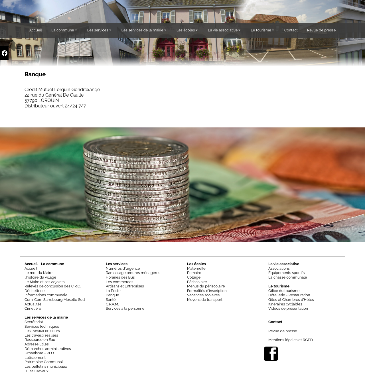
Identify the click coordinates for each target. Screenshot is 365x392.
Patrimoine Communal (44, 362)
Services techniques (42, 326)
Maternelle (196, 268)
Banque (112, 295)
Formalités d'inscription (207, 291)
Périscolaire (197, 282)
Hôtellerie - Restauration (289, 295)
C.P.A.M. (112, 304)
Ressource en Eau (40, 339)
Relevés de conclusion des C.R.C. (53, 286)
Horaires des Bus (120, 277)
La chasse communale (287, 277)
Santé (110, 299)
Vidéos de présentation (288, 308)
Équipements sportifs (286, 273)
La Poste (113, 291)
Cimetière (33, 308)
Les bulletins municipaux (46, 366)
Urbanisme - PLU (39, 353)
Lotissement (35, 357)
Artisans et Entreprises (125, 286)
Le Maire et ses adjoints (45, 282)
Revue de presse (282, 331)
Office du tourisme (283, 291)
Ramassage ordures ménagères (133, 273)
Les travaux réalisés (41, 335)
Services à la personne (125, 308)
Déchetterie (34, 291)
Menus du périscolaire (206, 286)
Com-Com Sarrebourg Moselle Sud (55, 299)
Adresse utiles (37, 344)
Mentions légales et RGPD (290, 340)
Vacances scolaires (203, 295)
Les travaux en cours (42, 331)
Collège (193, 277)
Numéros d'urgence (123, 268)
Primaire (194, 273)
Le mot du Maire (38, 273)
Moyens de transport (204, 299)
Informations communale (46, 295)
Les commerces (119, 282)
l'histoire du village (40, 277)
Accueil (31, 268)
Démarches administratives (48, 349)
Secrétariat (34, 322)
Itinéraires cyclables (285, 304)
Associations (279, 268)
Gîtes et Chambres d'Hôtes (291, 299)
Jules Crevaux (36, 371)
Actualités (33, 304)
